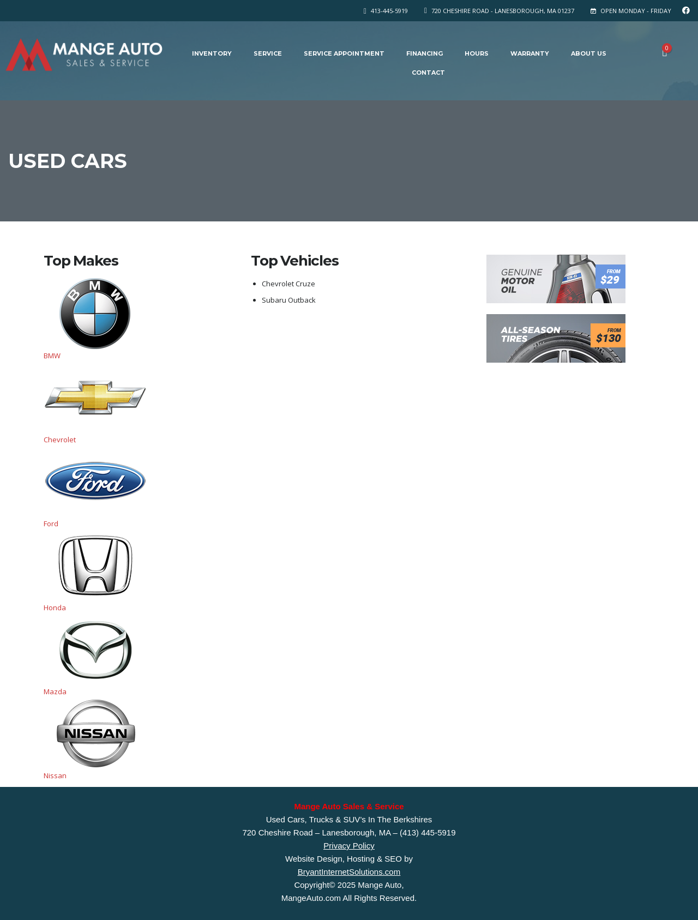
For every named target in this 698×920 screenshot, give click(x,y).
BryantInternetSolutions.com (349, 871)
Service (268, 53)
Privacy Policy (348, 845)
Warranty (529, 53)
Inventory (212, 53)
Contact (428, 72)
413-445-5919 (389, 11)
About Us (588, 53)
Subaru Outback (289, 300)
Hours (477, 53)
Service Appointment (344, 53)
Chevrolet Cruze (288, 283)
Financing (424, 53)
